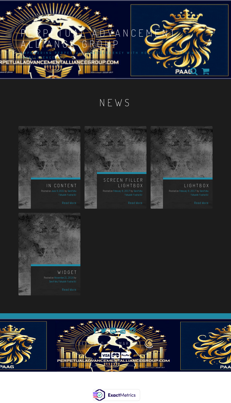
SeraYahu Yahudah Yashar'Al (67, 193)
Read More (69, 203)
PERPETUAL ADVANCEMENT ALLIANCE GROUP (99, 38)
